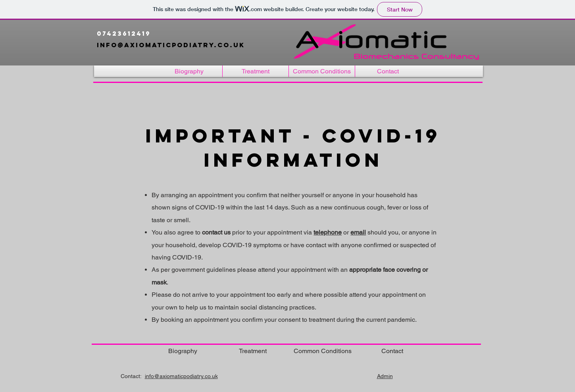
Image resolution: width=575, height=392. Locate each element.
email (358, 232)
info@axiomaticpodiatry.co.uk (172, 45)
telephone (327, 232)
